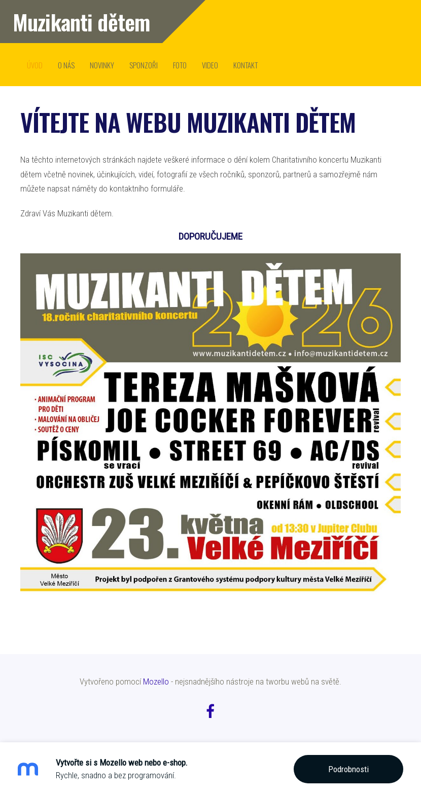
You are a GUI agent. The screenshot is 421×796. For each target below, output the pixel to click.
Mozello (156, 681)
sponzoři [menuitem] (143, 64)
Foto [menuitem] (180, 64)
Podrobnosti (348, 769)
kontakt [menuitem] (245, 64)
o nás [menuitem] (66, 64)
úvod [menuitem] (35, 64)
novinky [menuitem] (102, 64)
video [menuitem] (210, 64)
